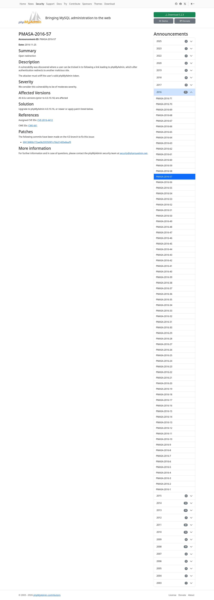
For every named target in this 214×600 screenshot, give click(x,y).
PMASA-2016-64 (164, 137)
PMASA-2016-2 (163, 483)
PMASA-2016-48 (164, 226)
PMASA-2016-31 (164, 321)
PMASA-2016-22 (164, 372)
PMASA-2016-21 (164, 377)
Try (65, 3)
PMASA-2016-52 (164, 204)
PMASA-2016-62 (164, 148)
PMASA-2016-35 (164, 299)
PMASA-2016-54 (164, 193)
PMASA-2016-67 (164, 120)
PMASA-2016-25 (164, 355)
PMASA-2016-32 (164, 316)
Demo (163, 20)
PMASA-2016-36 (164, 293)
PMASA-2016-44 (164, 249)
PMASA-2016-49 (164, 221)
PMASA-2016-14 (164, 416)
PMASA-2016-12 (164, 427)
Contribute (74, 3)
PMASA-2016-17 (164, 400)
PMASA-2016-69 (164, 109)
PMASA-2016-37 (164, 288)
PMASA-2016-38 (164, 282)
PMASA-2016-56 (164, 182)
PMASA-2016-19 (164, 388)
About (191, 595)
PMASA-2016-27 (164, 344)
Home (23, 3)
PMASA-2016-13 (164, 422)
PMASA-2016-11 (164, 433)
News (31, 3)
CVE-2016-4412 (45, 120)
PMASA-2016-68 (164, 115)
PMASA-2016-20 (164, 383)
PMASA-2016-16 (164, 405)
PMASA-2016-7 (163, 455)
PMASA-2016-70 (164, 104)
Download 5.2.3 (174, 14)
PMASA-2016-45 (164, 243)
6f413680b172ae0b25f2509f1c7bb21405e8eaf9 (47, 142)
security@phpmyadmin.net (133, 153)
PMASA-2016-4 (163, 472)
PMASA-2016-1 (163, 489)
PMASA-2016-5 (163, 467)
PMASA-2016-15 (164, 411)
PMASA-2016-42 (164, 260)
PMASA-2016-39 (164, 277)
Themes (98, 3)
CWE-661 (32, 125)
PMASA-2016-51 (164, 210)
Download (109, 3)
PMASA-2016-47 (164, 232)
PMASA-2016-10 (164, 439)
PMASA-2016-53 (164, 199)
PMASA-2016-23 (164, 366)
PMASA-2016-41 (164, 266)
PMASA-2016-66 (164, 126)
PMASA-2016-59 (164, 165)
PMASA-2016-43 (164, 254)
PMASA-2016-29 (164, 333)
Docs (59, 3)
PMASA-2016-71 (164, 98)
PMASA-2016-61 (164, 154)
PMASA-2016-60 (164, 159)
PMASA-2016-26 (164, 349)
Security (40, 3)
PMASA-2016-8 (163, 450)
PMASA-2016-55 (164, 187)
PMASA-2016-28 (164, 338)
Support (50, 3)
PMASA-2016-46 (164, 238)
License (172, 595)
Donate (185, 20)
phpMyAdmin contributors (46, 595)
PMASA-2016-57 (164, 176)
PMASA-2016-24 (164, 360)
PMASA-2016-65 (164, 131)
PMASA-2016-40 (164, 271)
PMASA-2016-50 (164, 215)
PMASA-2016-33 (164, 310)
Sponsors (87, 3)
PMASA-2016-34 (164, 305)
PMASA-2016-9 (163, 444)
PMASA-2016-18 (164, 394)
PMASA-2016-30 (164, 327)
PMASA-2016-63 (164, 143)
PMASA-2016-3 (163, 478)
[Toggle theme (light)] (192, 4)
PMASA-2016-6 (163, 461)
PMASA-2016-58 (164, 171)
